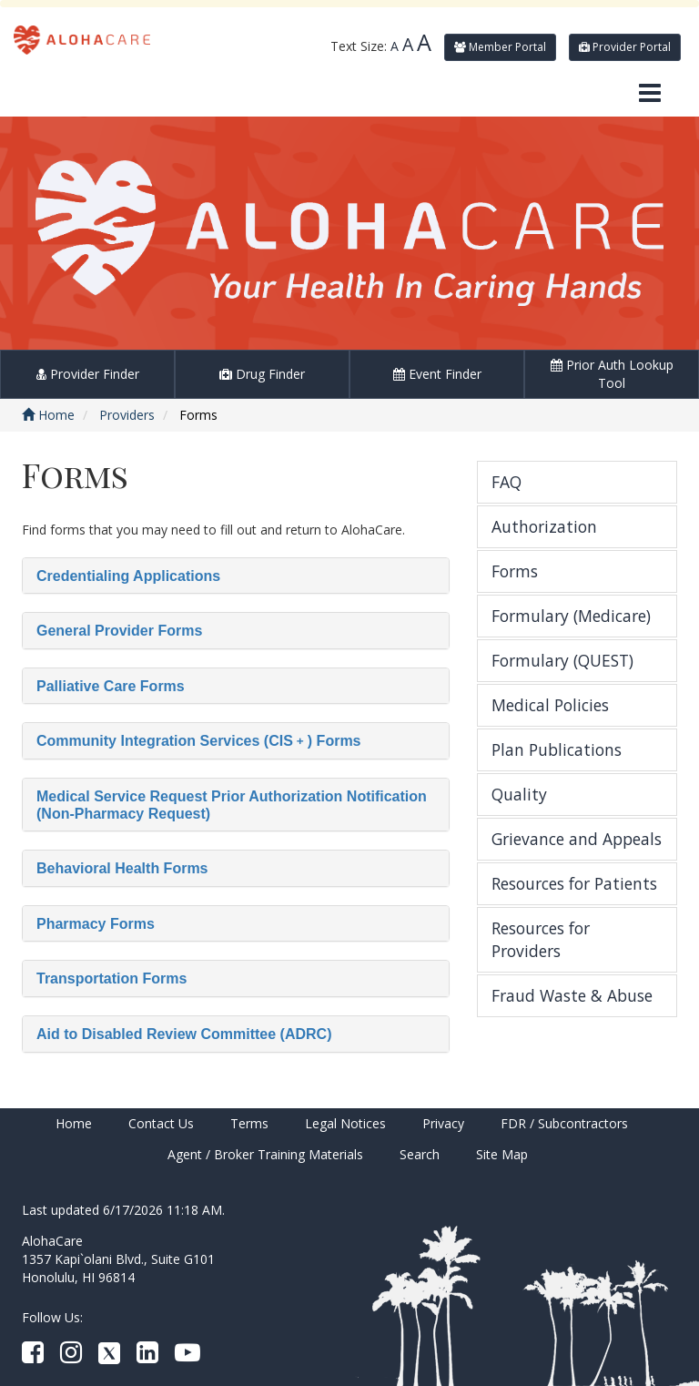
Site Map (502, 1154)
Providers (127, 414)
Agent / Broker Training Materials (265, 1154)
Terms (249, 1123)
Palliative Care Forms (110, 686)
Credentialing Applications (128, 576)
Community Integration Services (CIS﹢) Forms (198, 741)
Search (420, 1154)
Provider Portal (625, 47)
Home (48, 414)
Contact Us (161, 1123)
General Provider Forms (119, 630)
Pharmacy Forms (95, 924)
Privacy (443, 1123)
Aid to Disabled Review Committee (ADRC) (183, 1034)
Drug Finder (262, 373)
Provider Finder (87, 373)
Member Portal (500, 47)
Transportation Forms (111, 978)
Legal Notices (345, 1123)
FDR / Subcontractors (564, 1123)
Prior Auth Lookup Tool (612, 374)
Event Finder (437, 373)
